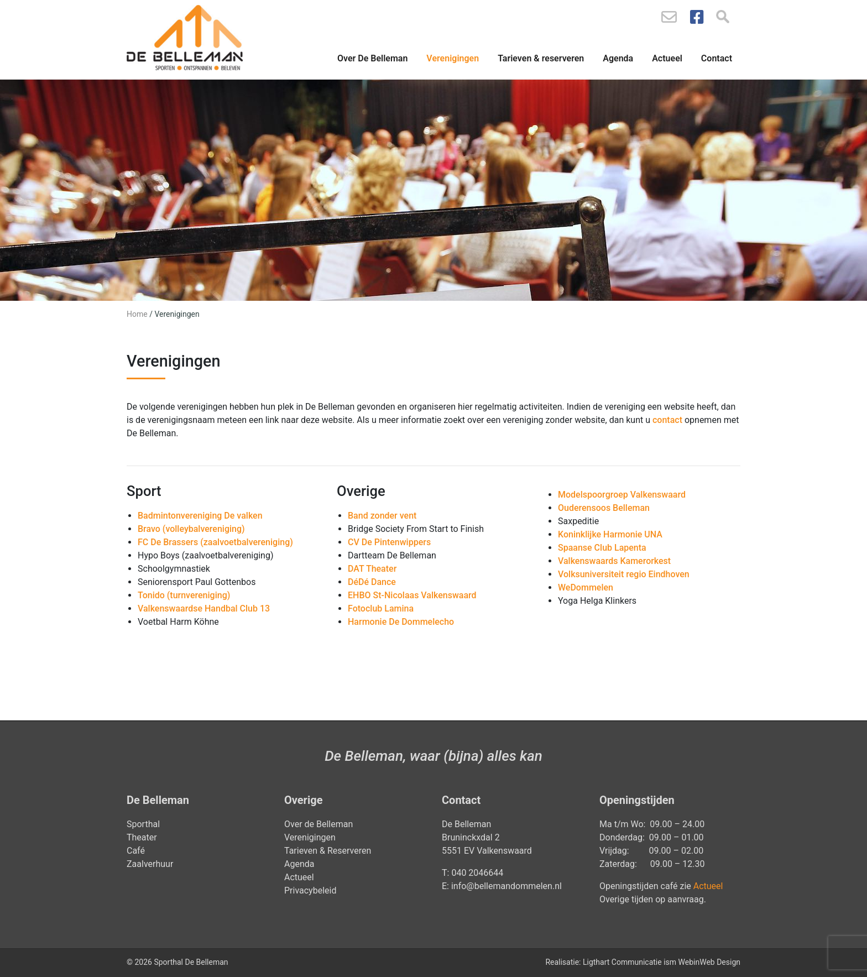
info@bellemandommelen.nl (507, 886)
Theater (142, 837)
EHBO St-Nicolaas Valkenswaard (412, 595)
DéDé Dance (372, 582)
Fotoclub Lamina (381, 608)
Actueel (667, 58)
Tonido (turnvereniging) (184, 595)
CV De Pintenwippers (389, 542)
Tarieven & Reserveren (327, 850)
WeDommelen (585, 587)
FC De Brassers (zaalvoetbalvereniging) (215, 542)
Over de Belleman (318, 824)
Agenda (618, 58)
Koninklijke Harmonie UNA (610, 534)
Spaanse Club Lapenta (602, 547)
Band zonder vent (382, 515)
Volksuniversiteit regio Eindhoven (624, 574)
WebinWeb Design (709, 962)
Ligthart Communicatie (622, 962)
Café (136, 850)
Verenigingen (452, 58)
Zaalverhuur (150, 864)
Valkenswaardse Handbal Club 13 (204, 608)
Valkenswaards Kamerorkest (614, 561)
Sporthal (143, 824)
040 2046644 (477, 873)
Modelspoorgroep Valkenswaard (622, 494)
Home (137, 314)
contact (667, 420)
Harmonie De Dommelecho (401, 621)
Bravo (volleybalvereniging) (191, 529)
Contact (716, 58)
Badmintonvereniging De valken (200, 515)
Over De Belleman (372, 58)
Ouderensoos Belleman (604, 508)
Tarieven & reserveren (541, 58)
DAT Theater (372, 568)
